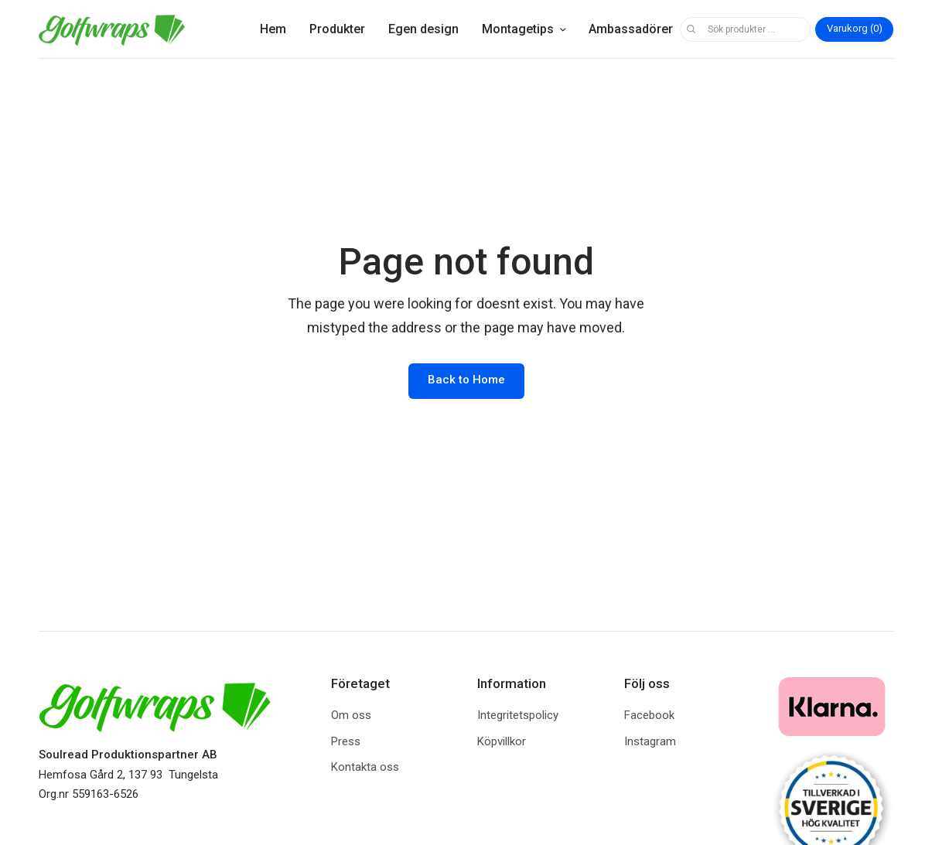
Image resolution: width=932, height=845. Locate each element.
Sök (691, 29)
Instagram (650, 741)
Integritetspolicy (517, 715)
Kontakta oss (365, 767)
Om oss (351, 715)
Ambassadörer (631, 29)
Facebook (649, 715)
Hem (273, 29)
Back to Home (466, 380)
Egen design (423, 29)
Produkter (337, 29)
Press (345, 741)
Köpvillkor (501, 741)
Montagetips (518, 29)
